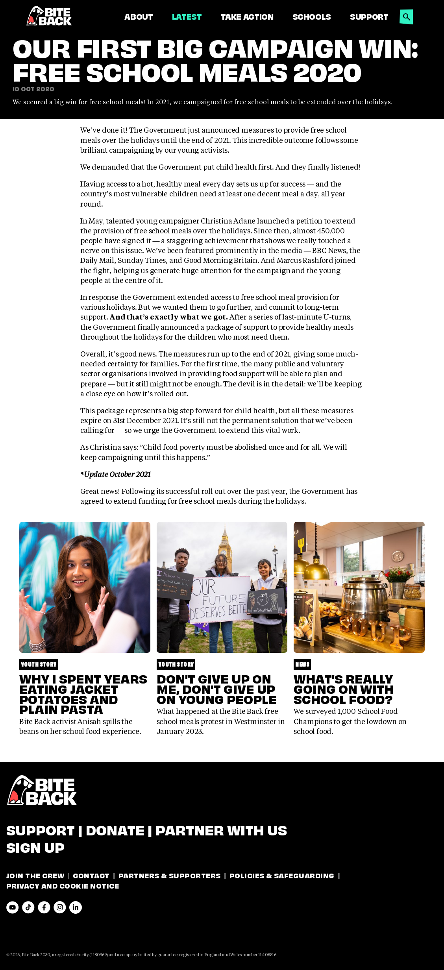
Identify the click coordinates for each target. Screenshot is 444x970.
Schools (311, 16)
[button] (406, 15)
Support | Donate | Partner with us (146, 829)
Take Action (247, 16)
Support (369, 16)
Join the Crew (35, 875)
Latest (187, 16)
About (138, 16)
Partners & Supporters (169, 875)
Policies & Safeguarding (282, 875)
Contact (91, 875)
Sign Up (35, 846)
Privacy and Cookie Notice (62, 885)
